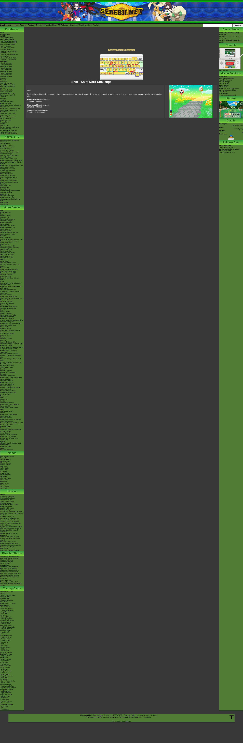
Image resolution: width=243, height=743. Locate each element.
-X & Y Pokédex (5, 46)
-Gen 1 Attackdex (6, 63)
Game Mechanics (6, 91)
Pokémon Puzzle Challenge (9, 404)
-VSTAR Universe (6, 701)
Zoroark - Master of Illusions (9, 521)
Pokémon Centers (6, 103)
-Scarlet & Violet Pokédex (8, 58)
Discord (39, 25)
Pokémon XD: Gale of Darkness (11, 377)
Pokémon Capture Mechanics (229, 88)
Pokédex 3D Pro (5, 328)
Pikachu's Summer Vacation (9, 557)
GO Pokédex (63, 25)
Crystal (2, 401)
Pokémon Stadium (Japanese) (10, 419)
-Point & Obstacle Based (227, 95)
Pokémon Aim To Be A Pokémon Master (11, 163)
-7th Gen (3, 100)
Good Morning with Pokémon (10, 191)
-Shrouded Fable (5, 625)
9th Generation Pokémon (8, 130)
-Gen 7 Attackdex (6, 73)
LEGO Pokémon (5, 118)
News (2, 33)
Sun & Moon (4, 261)
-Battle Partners (5, 684)
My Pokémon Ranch (7, 365)
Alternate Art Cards (6, 600)
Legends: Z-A (4, 217)
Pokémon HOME (6, 242)
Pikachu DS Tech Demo (8, 391)
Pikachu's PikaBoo (6, 562)
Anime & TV (12, 136)
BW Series (3, 481)
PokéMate (3, 396)
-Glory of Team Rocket (7, 681)
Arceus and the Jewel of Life (9, 520)
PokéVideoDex (5, 189)
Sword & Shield (5, 237)
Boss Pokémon (224, 85)
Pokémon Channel (6, 381)
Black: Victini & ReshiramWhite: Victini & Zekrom (10, 524)
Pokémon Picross (6, 300)
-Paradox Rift (4, 632)
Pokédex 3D (4, 327)
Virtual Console (5, 433)
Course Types (223, 83)
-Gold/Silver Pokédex (7, 39)
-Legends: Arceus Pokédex (9, 54)
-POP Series (4, 664)
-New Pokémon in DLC (8, 132)
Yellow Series (4, 468)
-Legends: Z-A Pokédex (8, 59)
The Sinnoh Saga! (6, 153)
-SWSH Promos (5, 659)
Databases (12, 29)
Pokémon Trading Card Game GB (11, 423)
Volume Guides (5, 465)
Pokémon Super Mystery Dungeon (11, 298)
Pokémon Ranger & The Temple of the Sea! (11, 514)
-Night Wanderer (5, 693)
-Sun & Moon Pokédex (7, 48)
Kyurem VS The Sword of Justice (11, 527)
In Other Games (5, 431)
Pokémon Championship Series (10, 105)
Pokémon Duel (5, 305)
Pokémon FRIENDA (7, 450)
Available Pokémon (225, 80)
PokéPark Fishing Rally (8, 392)
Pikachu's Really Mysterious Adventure (9, 577)
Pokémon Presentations (8, 117)
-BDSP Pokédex (5, 53)
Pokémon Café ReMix (7, 226)
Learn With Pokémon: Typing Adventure (10, 331)
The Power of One (6, 500)
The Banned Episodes (7, 170)
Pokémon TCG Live (6, 258)
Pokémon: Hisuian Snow (8, 180)
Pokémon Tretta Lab (7, 317)
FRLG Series (4, 473)
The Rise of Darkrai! (7, 516)
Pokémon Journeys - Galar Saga (11, 160)
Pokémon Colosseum (7, 376)
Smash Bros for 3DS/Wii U (9, 306)
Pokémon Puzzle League (8, 414)
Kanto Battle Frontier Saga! (9, 152)
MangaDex (4, 458)
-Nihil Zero (3, 669)
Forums (23, 25)
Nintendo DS (231, 69)
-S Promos (3, 708)
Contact (31, 25)
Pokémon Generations (7, 175)
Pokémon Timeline (6, 102)
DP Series (3, 476)
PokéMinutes (4, 187)
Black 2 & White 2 (6, 313)
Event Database (5, 129)
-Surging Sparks (5, 622)
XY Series (3, 485)
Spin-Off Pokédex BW (7, 86)
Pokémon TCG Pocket (7, 234)
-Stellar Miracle (5, 691)
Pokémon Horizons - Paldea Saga (11, 165)
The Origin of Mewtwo (7, 496)
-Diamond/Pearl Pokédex (8, 43)
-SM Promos (4, 661)
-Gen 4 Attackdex (6, 68)
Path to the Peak (5, 186)
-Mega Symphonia (6, 676)
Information (223, 77)
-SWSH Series (5, 640)
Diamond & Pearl (6, 338)
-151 (1, 634)
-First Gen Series (6, 652)
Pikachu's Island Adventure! (9, 570)
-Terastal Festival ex (7, 686)
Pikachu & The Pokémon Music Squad (10, 584)
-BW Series (4, 645)
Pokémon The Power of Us (9, 543)
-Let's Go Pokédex (6, 49)
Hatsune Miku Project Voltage (10, 108)
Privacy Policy (129, 715)
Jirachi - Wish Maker (7, 508)
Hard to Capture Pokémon (228, 90)
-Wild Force (4, 698)
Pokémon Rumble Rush (8, 271)
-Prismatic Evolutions (7, 620)
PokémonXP (4, 107)
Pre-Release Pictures (226, 78)
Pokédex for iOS (5, 335)
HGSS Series (4, 480)
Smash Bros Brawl (6, 367)
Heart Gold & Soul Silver (8, 342)
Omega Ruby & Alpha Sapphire (10, 283)
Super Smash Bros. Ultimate (9, 278)
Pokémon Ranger (6, 386)
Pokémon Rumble (6, 345)
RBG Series (4, 466)
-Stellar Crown (5, 624)
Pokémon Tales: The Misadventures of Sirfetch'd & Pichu (10, 199)
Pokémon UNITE (6, 229)
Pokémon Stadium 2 (7, 403)
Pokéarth (96, 25)
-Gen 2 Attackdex (6, 65)
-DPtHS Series (5, 647)
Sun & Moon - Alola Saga (8, 159)
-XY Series (3, 644)
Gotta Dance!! (5, 565)
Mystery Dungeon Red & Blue (10, 387)
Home (15, 25)
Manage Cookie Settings (147, 715)
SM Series (3, 488)
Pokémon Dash (5, 379)
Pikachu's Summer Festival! (9, 567)
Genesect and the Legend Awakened (9, 531)
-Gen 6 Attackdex (6, 71)
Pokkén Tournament (7, 303)
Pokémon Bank (5, 285)
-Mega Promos (5, 656)
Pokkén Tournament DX (8, 273)
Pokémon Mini (5, 406)
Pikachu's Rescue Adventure (9, 558)
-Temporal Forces (6, 629)
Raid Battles (4, 602)
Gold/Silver (4, 399)
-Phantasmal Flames (7, 610)
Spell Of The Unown (7, 501)
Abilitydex (3, 81)
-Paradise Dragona (6, 689)
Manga (12, 453)
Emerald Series (5, 475)
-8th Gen (3, 98)
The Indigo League (6, 145)
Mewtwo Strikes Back (7, 498)
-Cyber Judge (4, 699)
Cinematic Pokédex (6, 90)
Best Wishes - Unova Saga (9, 155)
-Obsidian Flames (6, 635)
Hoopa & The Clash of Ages (9, 537)
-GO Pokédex (4, 56)
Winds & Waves (5, 212)
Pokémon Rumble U (7, 318)
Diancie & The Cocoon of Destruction (8, 534)
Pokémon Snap (5, 416)
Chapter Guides (5, 463)
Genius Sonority (237, 125)
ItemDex (3, 78)
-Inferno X (3, 672)
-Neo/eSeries (4, 651)
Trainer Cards (4, 597)
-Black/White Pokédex (7, 44)
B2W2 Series (4, 483)
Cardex (2, 88)
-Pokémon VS (5, 703)
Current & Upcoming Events (9, 127)
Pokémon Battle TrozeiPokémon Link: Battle (11, 287)
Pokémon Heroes (6, 506)
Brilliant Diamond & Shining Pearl (11, 239)
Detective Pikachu (6, 274)
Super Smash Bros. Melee (9, 408)
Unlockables (223, 87)
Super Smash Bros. (6, 424)
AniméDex (3, 142)
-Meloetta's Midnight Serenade (10, 528)
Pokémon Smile (5, 251)
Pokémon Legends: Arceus (9, 241)
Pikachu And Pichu (6, 560)
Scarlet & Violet (5, 215)
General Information (7, 456)
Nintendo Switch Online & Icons (10, 443)
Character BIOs (5, 459)
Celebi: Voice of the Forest (9, 505)
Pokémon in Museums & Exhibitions (8, 111)
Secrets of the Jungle (7, 547)
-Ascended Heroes (6, 608)
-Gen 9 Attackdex (6, 76)
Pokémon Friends (6, 222)
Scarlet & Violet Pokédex (80, 25)
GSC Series (4, 470)
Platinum (3, 340)
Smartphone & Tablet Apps (9, 438)
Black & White (5, 312)
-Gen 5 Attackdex (6, 70)
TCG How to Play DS (7, 333)
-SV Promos (4, 657)
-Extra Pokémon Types (8, 595)
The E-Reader (5, 394)
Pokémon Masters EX (7, 227)
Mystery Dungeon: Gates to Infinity (11, 320)
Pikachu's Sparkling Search (9, 575)
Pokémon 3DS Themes (8, 436)
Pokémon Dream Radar (8, 315)
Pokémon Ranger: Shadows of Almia (10, 359)
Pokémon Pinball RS (7, 384)
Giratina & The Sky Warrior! (9, 518)
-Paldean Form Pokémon (8, 134)
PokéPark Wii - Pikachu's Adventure (8, 351)
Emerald (3, 374)
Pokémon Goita (5, 446)
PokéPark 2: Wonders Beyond (10, 323)
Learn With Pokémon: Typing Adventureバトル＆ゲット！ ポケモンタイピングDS (230, 35)
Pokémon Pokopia (6, 221)
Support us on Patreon (121, 721)
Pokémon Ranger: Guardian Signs (11, 344)
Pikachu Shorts (12, 553)
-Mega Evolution (5, 612)
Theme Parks (4, 122)
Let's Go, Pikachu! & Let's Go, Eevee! (10, 265)
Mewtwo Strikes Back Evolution (10, 545)
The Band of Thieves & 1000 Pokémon (9, 292)
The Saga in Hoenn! (7, 150)
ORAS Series (4, 486)
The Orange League (7, 147)
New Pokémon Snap (7, 254)
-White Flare (4, 615)
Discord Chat (4, 125)
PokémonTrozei (5, 389)
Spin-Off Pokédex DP (7, 85)
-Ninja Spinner (5, 667)
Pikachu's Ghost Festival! (8, 568)
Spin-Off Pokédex (6, 83)
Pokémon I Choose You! (8, 542)
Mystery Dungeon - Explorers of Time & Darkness (11, 363)
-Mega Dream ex (5, 671)
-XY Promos (4, 662)
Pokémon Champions (7, 219)
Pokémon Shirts (5, 120)
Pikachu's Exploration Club (9, 572)
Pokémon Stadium (6, 421)
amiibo (2, 441)
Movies (12, 491)
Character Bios (5, 143)
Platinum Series (5, 478)
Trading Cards (12, 588)
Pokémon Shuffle (6, 295)
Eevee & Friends (5, 580)
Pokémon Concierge (7, 196)
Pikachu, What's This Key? (9, 582)
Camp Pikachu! (5, 563)
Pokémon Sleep (5, 231)
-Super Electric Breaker (8, 688)
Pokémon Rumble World (8, 296)
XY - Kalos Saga (5, 157)
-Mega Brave (4, 674)
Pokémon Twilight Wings (8, 177)
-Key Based (223, 92)
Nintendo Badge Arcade (8, 308)
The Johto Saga (5, 148)
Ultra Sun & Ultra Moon (8, 263)
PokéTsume (4, 204)
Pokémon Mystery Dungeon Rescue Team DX (9, 248)
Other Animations (6, 192)
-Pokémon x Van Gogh (7, 113)
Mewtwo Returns (5, 503)
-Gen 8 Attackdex (6, 75)
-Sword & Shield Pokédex (8, 51)
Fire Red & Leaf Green (8, 372)
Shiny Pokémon (5, 172)
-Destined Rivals (5, 617)
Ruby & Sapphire (6, 371)
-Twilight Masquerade (7, 627)
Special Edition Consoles (8, 435)
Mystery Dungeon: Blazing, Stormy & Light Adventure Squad (12, 348)
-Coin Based (223, 93)
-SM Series (4, 642)
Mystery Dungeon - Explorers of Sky (11, 356)
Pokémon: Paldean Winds (9, 182)
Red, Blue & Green (6, 411)
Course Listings (224, 82)
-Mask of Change (6, 694)
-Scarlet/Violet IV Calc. (7, 93)
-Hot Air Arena (5, 683)
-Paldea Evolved (5, 637)
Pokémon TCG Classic (8, 603)
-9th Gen (3, 97)
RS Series (3, 471)
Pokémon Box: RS (6, 382)
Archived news (5, 34)
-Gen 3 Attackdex (6, 66)
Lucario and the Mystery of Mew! (11, 511)
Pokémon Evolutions (7, 179)
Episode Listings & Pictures (9, 140)
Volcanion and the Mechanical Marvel (10, 539)
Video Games (11, 207)
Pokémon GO (4, 224)
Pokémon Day (5, 115)
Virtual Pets (4, 440)
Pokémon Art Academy (8, 290)
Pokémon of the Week (7, 95)
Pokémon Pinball (6, 418)
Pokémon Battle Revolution (9, 354)
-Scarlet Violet (5, 639)
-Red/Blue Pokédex (6, 38)
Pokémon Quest (5, 276)
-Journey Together (6, 619)
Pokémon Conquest (7, 322)
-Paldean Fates (5, 630)
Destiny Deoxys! (5, 510)
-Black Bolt (3, 613)
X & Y (2, 281)
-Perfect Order (5, 607)
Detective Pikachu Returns (9, 232)
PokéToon (3, 184)
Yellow (2, 413)
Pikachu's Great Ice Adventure (10, 573)
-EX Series (3, 649)
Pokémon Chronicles (7, 167)
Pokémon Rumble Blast (8, 325)
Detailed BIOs (5, 461)
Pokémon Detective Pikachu (9, 550)
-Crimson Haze (5, 696)
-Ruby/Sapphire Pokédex (8, 41)
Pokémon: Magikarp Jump (9, 269)
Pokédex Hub (50, 25)
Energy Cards (4, 598)
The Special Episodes (7, 169)
